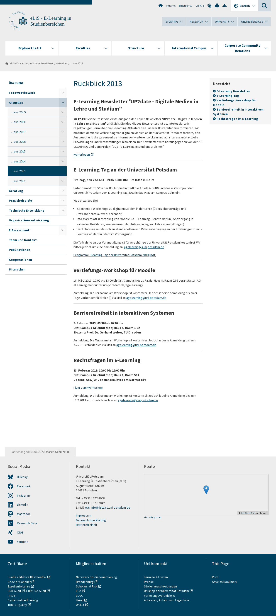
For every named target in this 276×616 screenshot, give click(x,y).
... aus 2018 (18, 122)
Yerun (79, 600)
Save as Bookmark (224, 582)
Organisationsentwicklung (29, 220)
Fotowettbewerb (22, 93)
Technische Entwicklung (26, 210)
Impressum (83, 515)
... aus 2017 (18, 132)
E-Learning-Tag (228, 96)
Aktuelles (61, 63)
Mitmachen (17, 269)
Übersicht (16, 83)
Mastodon (24, 514)
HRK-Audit (14, 591)
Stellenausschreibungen (160, 586)
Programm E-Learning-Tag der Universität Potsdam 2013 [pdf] (114, 255)
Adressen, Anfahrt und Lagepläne (166, 600)
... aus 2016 (18, 142)
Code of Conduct (19, 582)
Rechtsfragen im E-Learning (237, 118)
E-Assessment (19, 230)
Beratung (16, 191)
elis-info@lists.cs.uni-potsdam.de (107, 507)
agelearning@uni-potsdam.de (144, 247)
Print (215, 577)
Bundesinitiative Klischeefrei (27, 577)
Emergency (185, 5)
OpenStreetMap (247, 513)
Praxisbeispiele (20, 200)
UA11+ (80, 605)
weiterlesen (81, 154)
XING (20, 532)
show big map (152, 517)
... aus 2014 (18, 161)
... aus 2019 (18, 112)
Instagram (24, 495)
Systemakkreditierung (23, 600)
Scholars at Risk (87, 586)
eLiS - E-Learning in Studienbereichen (31, 63)
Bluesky (22, 477)
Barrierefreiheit (86, 525)
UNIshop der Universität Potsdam (166, 591)
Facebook (24, 486)
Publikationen (19, 250)
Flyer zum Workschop (88, 388)
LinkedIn (22, 504)
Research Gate (27, 523)
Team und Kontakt (23, 240)
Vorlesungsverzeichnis (160, 596)
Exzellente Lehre (19, 586)
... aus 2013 (76, 63)
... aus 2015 (18, 151)
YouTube (22, 542)
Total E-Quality (17, 605)
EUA (78, 591)
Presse (149, 582)
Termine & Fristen (156, 577)
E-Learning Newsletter (233, 91)
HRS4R (12, 596)
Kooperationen (20, 260)
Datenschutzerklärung (91, 520)
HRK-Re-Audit (37, 591)
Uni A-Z (199, 5)
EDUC (79, 596)
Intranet (171, 5)
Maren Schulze (56, 452)
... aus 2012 (18, 181)
